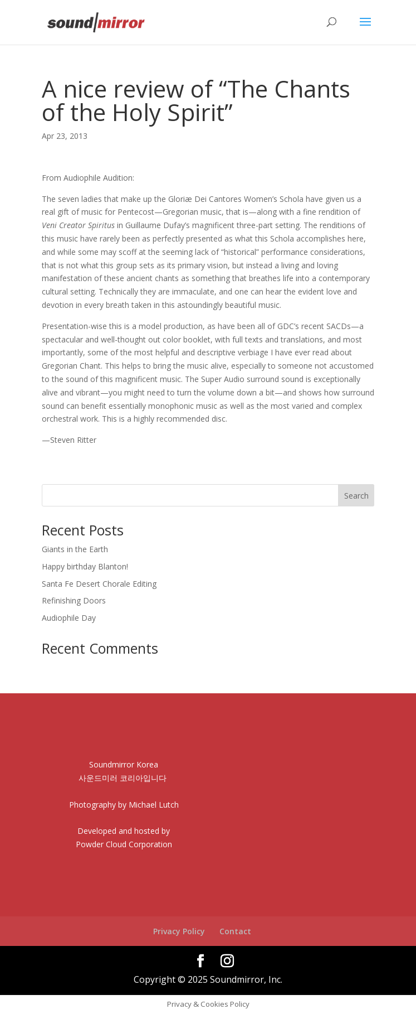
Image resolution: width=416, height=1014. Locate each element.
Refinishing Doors (74, 600)
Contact (235, 931)
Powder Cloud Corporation (124, 844)
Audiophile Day (69, 617)
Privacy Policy (179, 931)
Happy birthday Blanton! (85, 566)
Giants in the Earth (75, 549)
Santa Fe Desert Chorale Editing (99, 583)
